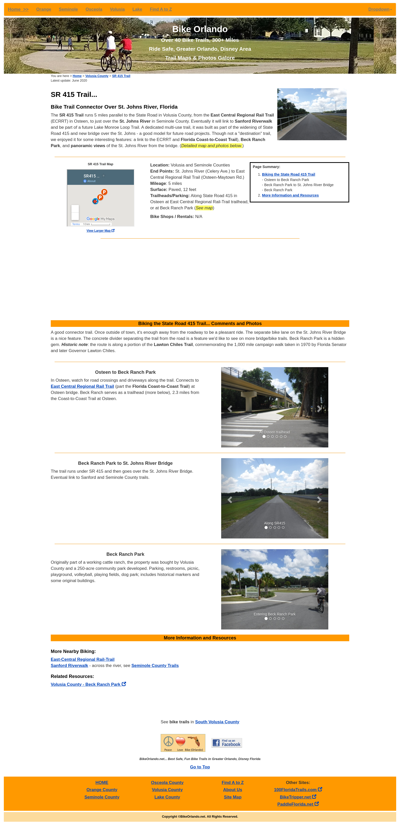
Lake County (167, 797)
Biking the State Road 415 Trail (288, 174)
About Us (232, 789)
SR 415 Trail (121, 76)
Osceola (93, 9)
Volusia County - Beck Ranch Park (88, 684)
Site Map (233, 797)
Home (77, 76)
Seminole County (101, 797)
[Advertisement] (200, 279)
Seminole (68, 9)
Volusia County (96, 76)
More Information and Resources (290, 195)
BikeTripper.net (298, 797)
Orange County (101, 789)
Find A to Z (161, 9)
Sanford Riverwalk (69, 665)
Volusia (117, 9)
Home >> (18, 9)
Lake (137, 9)
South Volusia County (217, 721)
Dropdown (380, 9)
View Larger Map (100, 231)
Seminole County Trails (155, 665)
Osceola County (167, 782)
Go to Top (200, 767)
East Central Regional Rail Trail (82, 386)
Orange (43, 9)
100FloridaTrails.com (298, 789)
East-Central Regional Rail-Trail (83, 659)
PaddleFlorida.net (298, 804)
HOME (101, 782)
